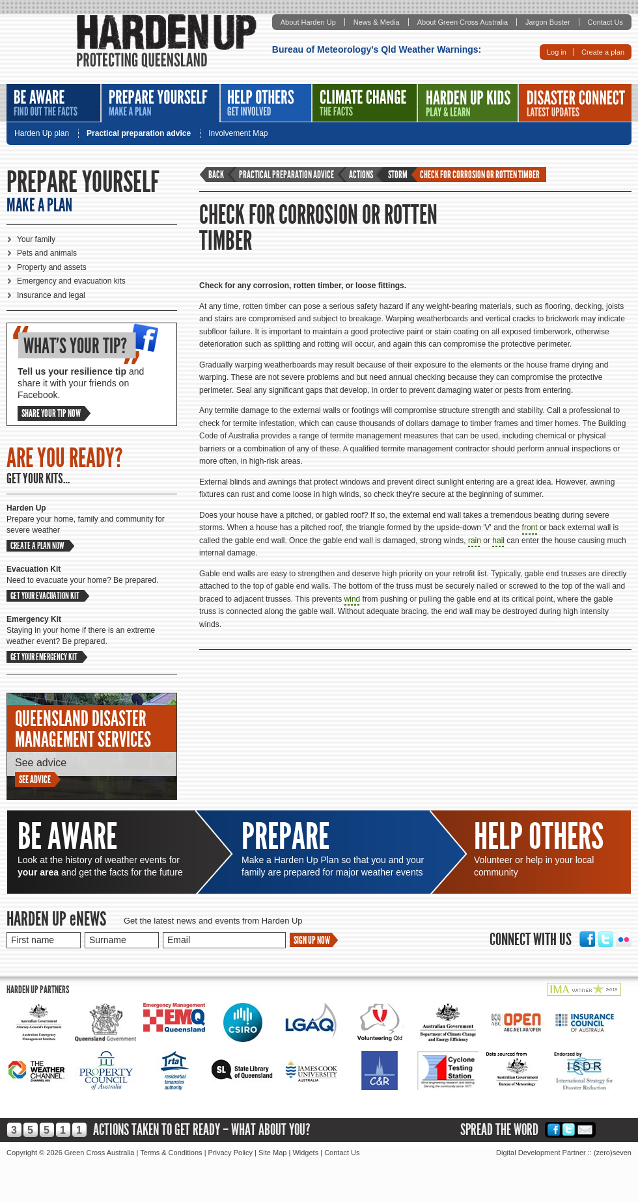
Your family (36, 239)
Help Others (266, 103)
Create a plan (602, 52)
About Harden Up (308, 22)
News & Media (377, 22)
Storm (398, 174)
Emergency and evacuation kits (71, 281)
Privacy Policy (230, 1152)
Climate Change (364, 103)
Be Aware (53, 103)
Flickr (623, 939)
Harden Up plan (41, 133)
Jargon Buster (547, 22)
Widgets (305, 1152)
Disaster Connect (575, 103)
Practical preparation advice (139, 133)
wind (352, 599)
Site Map (272, 1152)
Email (585, 1129)
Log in (556, 52)
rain (474, 540)
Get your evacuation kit (44, 596)
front (530, 527)
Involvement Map (238, 133)
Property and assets (52, 267)
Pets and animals (47, 253)
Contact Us (605, 22)
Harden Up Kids (468, 103)
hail (498, 540)
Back (216, 174)
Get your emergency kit (43, 657)
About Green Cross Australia (462, 22)
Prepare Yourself (160, 103)
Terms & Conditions (171, 1152)
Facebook (587, 939)
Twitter (605, 939)
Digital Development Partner (541, 1152)
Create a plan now (37, 546)
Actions (361, 174)
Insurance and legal (51, 295)
